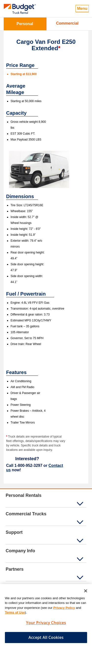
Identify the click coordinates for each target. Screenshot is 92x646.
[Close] (85, 592)
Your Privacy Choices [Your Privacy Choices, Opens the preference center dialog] (46, 624)
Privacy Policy (64, 609)
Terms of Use (15, 614)
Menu (82, 8)
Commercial (67, 23)
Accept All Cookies (46, 639)
